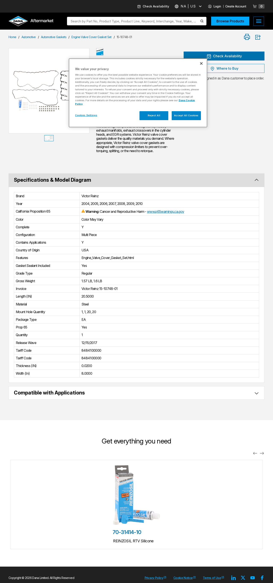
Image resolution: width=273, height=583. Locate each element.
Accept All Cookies (186, 115)
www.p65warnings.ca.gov (165, 211)
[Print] (247, 37)
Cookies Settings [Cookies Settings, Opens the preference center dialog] (86, 115)
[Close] (201, 63)
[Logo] (31, 21)
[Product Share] (259, 37)
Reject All (154, 115)
